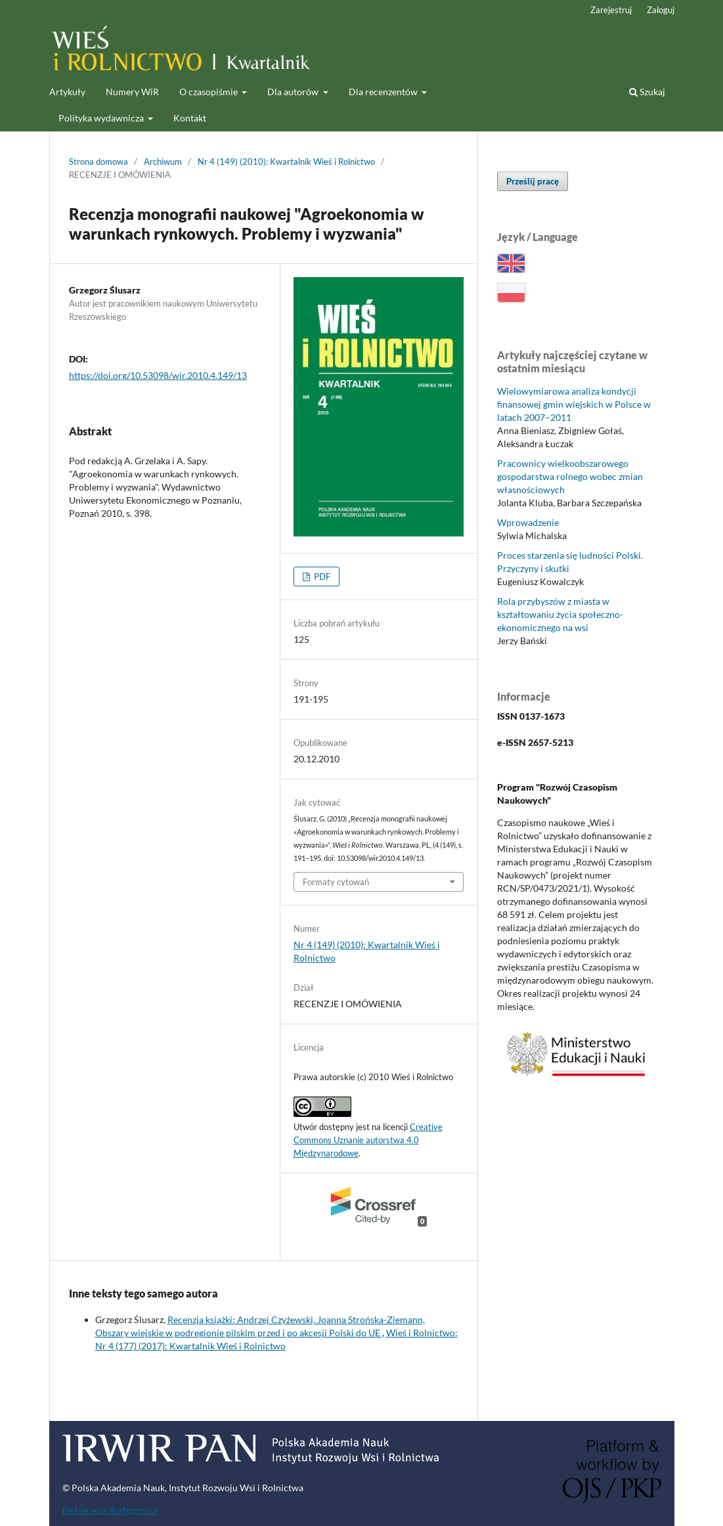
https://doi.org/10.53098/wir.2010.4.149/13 (158, 375)
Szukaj (647, 91)
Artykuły (67, 91)
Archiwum (163, 161)
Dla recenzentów (384, 91)
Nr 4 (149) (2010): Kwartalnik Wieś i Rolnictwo (286, 161)
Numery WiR (132, 91)
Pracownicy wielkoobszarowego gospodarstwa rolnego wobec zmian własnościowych (570, 476)
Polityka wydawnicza (102, 117)
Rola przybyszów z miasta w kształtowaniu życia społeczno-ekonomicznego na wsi (560, 614)
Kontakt (189, 117)
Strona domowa (98, 161)
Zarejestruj (611, 10)
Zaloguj (660, 10)
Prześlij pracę (532, 181)
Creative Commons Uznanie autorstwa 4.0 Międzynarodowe (368, 1140)
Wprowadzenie (528, 522)
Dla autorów (293, 91)
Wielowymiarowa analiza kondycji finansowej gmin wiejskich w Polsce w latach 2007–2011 (574, 404)
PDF (321, 576)
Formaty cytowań (336, 882)
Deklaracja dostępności (110, 1509)
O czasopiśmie (209, 91)
